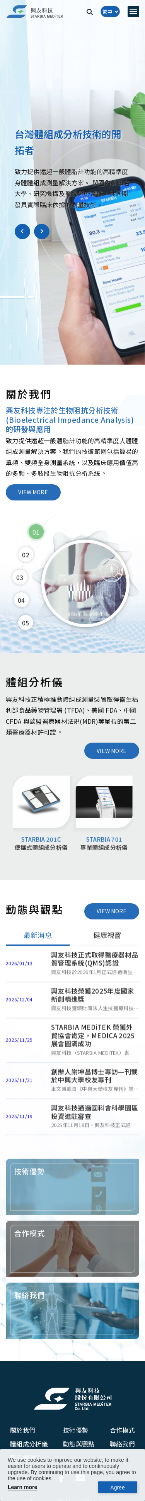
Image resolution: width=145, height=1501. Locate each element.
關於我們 (22, 1430)
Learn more (22, 1487)
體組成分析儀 (29, 1443)
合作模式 (122, 1430)
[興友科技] (35, 12)
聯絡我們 (122, 1443)
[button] (22, 231)
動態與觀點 (78, 1443)
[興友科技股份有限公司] (73, 1399)
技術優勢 (75, 1430)
